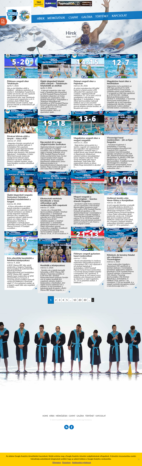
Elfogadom (56, 462)
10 (74, 299)
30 (85, 299)
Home (68, 37)
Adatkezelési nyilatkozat (81, 462)
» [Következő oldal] (92, 299)
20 (79, 299)
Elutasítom (66, 462)
